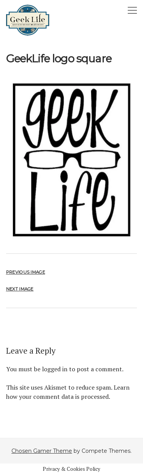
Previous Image (25, 272)
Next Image (20, 289)
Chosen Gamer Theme (41, 450)
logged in (54, 369)
